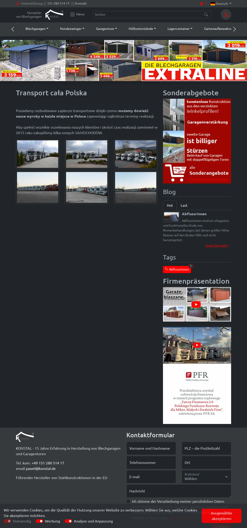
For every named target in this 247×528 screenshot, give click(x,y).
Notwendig (22, 521)
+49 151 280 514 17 (48, 463)
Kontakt (81, 3)
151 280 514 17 (58, 3)
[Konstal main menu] (77, 14)
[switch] (39, 521)
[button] (32, 29)
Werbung (52, 521)
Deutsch (220, 4)
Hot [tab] (170, 205)
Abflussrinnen (178, 268)
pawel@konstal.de (41, 468)
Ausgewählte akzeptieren (221, 516)
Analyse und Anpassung (93, 521)
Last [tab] (184, 205)
